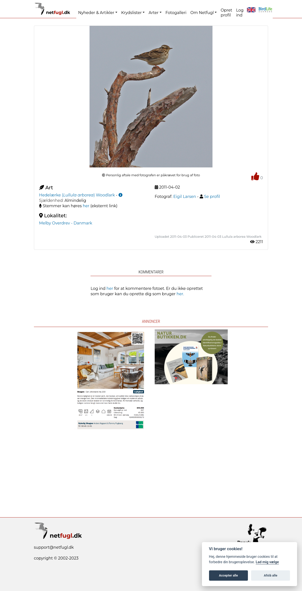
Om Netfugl (202, 12)
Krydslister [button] (131, 12)
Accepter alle (228, 575)
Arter (153, 12)
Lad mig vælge (267, 562)
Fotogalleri (176, 12)
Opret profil (226, 12)
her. (180, 294)
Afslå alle (270, 575)
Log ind (239, 12)
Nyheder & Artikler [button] (96, 12)
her (86, 206)
